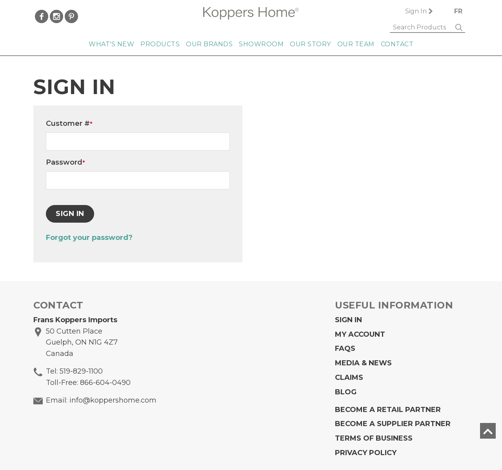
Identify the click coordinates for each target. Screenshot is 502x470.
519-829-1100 (81, 371)
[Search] (421, 28)
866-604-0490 (105, 382)
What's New (111, 44)
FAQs (345, 348)
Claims (349, 377)
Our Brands (209, 44)
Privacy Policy (366, 452)
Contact (397, 44)
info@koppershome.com (112, 400)
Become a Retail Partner (388, 409)
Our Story (310, 44)
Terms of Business (374, 438)
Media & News (363, 363)
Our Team (356, 44)
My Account (360, 334)
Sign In (416, 11)
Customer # (69, 123)
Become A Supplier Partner (393, 423)
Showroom (261, 44)
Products (160, 44)
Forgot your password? (89, 237)
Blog (345, 392)
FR (458, 11)
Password (65, 162)
